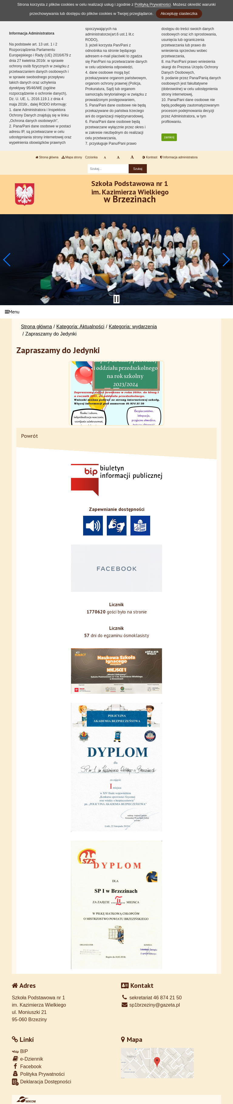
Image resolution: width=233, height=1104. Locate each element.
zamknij (169, 137)
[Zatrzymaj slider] (116, 299)
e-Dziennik (27, 1059)
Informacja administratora (179, 157)
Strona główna (47, 157)
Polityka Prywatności (38, 1074)
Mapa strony (72, 157)
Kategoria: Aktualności (80, 326)
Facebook (27, 1066)
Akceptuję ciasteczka (178, 13)
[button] (7, 259)
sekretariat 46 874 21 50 (151, 997)
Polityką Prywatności (153, 4)
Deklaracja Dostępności (41, 1082)
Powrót (29, 435)
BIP (20, 1051)
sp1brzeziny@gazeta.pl (150, 1005)
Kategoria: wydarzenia (133, 326)
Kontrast (149, 157)
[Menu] (116, 312)
